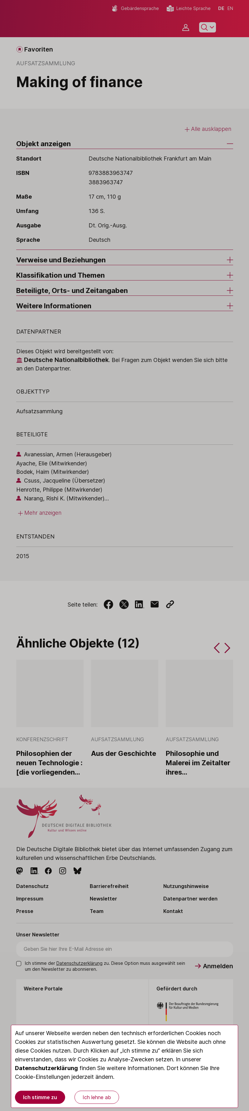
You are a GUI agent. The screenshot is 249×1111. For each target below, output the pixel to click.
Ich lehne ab (97, 1097)
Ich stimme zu (40, 1097)
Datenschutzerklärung (46, 1068)
